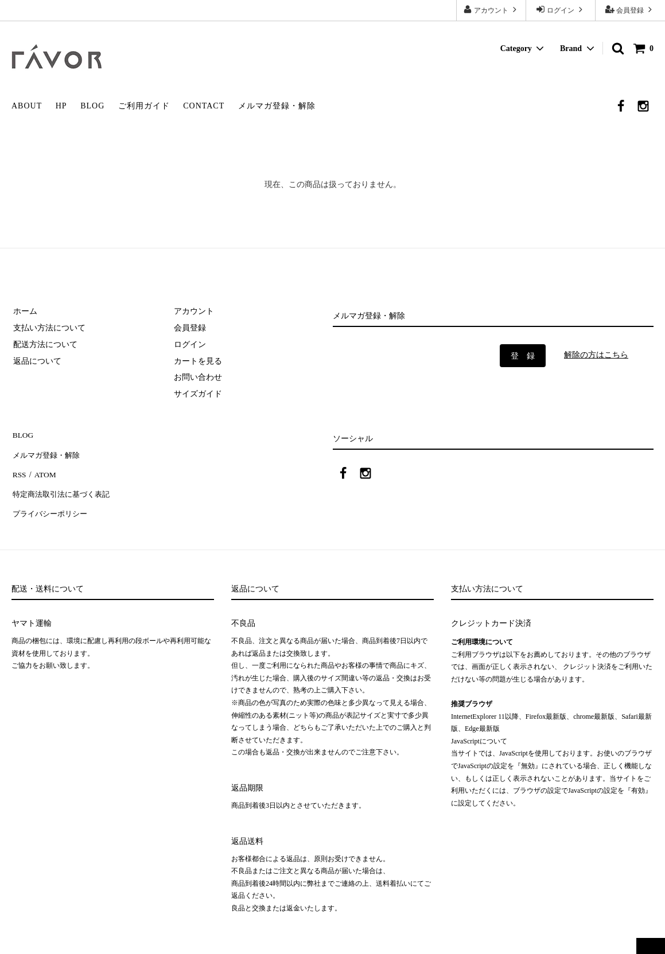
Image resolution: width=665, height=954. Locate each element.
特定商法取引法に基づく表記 (63, 486)
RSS (18, 469)
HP (61, 106)
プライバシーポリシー (51, 503)
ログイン (560, 9)
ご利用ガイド (144, 106)
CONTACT (203, 106)
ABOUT (26, 106)
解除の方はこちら (596, 355)
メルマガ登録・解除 (277, 106)
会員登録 (630, 9)
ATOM (43, 469)
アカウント (491, 9)
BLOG (92, 106)
